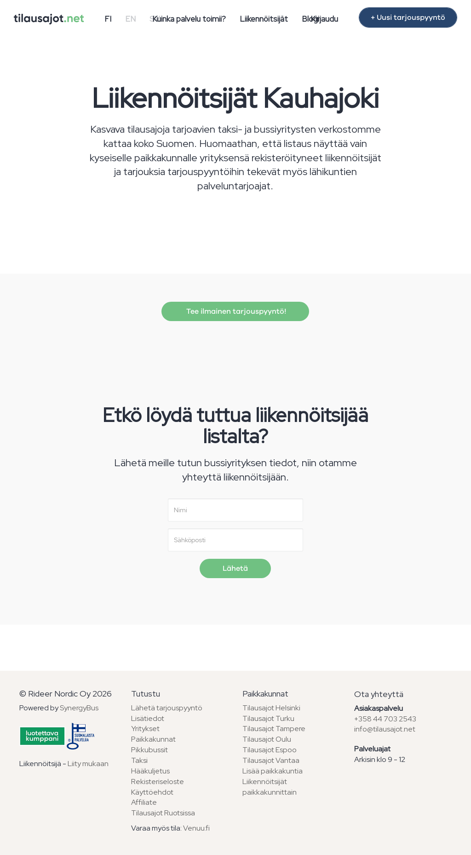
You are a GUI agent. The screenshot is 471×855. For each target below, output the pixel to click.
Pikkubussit (149, 750)
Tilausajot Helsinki (271, 708)
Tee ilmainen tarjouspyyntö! (235, 311)
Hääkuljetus (150, 771)
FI (107, 19)
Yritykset (145, 728)
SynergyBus (79, 708)
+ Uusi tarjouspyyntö (408, 17)
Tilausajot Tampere (273, 728)
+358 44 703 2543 (385, 719)
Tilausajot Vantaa (270, 760)
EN (130, 19)
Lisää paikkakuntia (272, 771)
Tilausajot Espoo (269, 750)
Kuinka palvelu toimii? (189, 19)
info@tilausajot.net (384, 729)
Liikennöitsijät (264, 19)
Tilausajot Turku (268, 718)
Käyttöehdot (152, 792)
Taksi (139, 760)
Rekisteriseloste (157, 781)
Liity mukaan (88, 763)
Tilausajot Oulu (266, 739)
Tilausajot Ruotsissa (163, 813)
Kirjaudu (324, 19)
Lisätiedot (147, 718)
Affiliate (144, 802)
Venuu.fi (196, 828)
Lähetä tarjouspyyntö (166, 708)
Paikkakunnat (153, 739)
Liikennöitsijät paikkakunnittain (269, 787)
